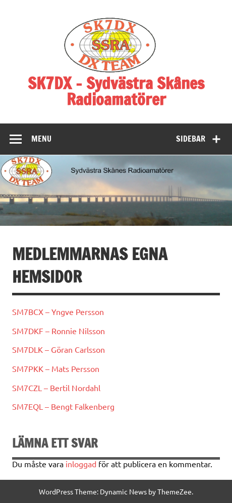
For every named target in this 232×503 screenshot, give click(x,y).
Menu (41, 138)
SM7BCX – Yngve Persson (58, 311)
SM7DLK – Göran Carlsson (58, 349)
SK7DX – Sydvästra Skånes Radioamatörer (116, 91)
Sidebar (190, 138)
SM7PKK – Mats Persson (55, 368)
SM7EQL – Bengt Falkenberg (63, 406)
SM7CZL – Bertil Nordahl (56, 388)
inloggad (81, 464)
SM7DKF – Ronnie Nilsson (58, 331)
